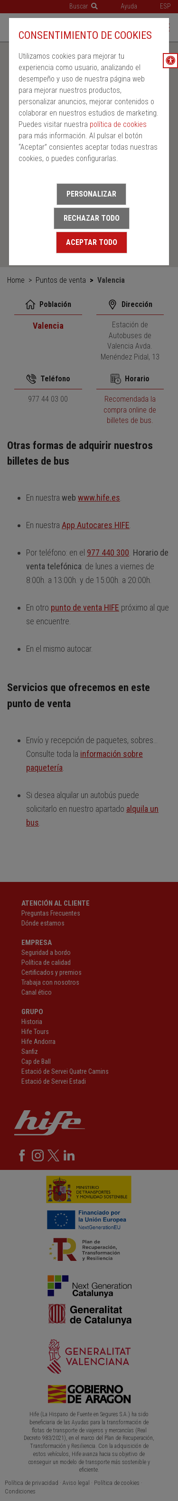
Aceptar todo (91, 242)
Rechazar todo (92, 218)
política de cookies (118, 124)
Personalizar (91, 193)
